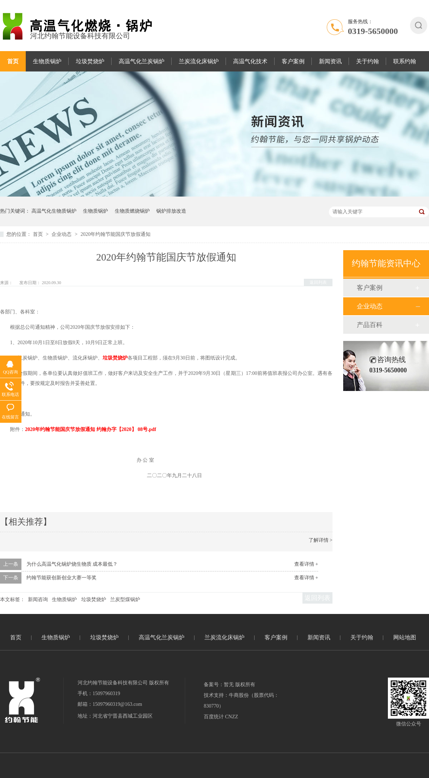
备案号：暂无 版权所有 (229, 684)
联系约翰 (404, 61)
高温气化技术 (250, 61)
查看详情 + (306, 564)
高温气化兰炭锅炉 (141, 61)
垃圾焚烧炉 (90, 61)
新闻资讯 (330, 61)
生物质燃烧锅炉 (132, 211)
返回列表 (318, 282)
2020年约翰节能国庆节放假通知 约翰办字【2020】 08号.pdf (90, 429)
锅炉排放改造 (171, 211)
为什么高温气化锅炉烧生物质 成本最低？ (72, 564)
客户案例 (293, 61)
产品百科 (370, 324)
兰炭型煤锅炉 (125, 599)
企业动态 (62, 234)
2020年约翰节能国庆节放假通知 (115, 234)
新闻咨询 (38, 599)
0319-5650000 (373, 31)
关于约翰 (367, 61)
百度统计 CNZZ (221, 716)
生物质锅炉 (47, 61)
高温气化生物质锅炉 (54, 211)
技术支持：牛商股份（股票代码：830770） (241, 701)
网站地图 (404, 637)
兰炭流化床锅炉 (199, 61)
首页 (13, 61)
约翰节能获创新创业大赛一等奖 (61, 577)
